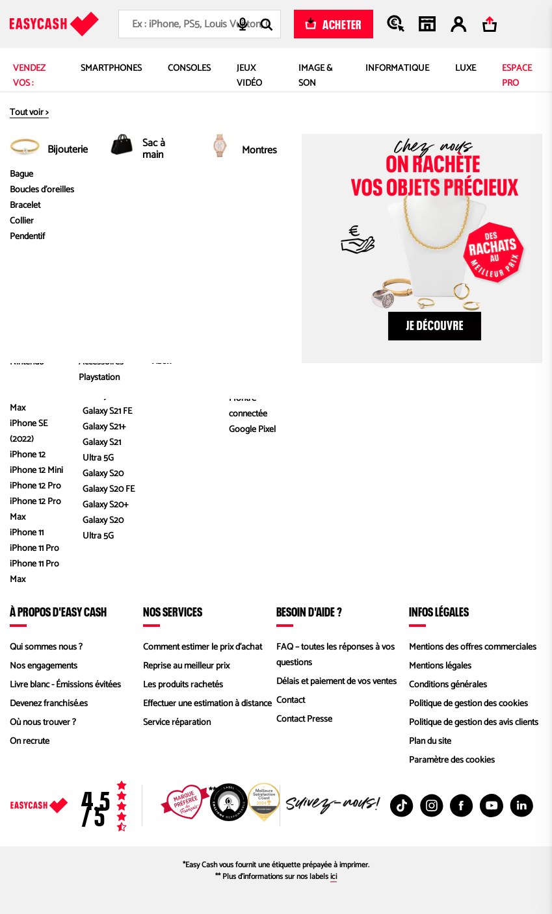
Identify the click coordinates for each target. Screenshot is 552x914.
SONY (282, 213)
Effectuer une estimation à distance (207, 703)
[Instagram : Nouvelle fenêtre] (431, 805)
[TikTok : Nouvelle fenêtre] (402, 805)
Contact (290, 700)
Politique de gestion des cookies (468, 703)
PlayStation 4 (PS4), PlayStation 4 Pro (385, 213)
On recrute (29, 741)
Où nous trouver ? (43, 722)
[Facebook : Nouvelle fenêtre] (461, 805)
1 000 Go (494, 213)
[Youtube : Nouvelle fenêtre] (491, 805)
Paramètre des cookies (452, 760)
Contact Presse (304, 719)
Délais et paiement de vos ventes (336, 681)
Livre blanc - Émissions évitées (65, 685)
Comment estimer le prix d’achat (202, 647)
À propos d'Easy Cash (58, 611)
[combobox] (199, 24)
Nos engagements (43, 666)
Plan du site (430, 741)
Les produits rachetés (183, 685)
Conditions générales (448, 685)
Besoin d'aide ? (309, 611)
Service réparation (177, 722)
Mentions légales (440, 666)
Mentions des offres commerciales (472, 647)
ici (333, 876)
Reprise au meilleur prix (186, 666)
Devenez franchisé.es (49, 703)
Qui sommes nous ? (46, 647)
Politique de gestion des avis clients (473, 722)
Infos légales (439, 611)
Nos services (172, 611)
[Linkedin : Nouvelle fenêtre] (521, 805)
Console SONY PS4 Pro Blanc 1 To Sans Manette (428, 229)
